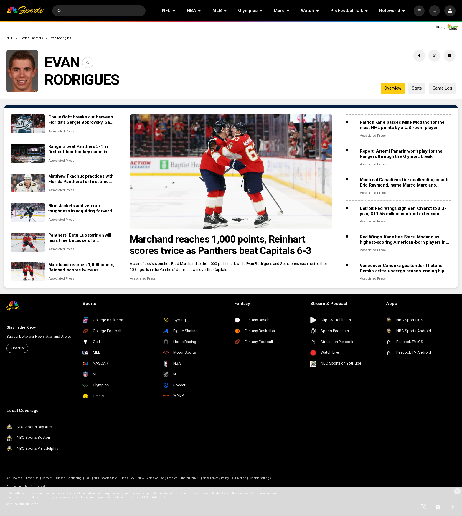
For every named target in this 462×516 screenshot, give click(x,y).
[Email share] (450, 56)
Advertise (32, 478)
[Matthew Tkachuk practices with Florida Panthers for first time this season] (28, 183)
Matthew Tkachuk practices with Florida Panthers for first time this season (81, 179)
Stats (417, 88)
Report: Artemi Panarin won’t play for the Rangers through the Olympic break (401, 154)
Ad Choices (14, 478)
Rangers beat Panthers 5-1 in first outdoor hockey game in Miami (78, 149)
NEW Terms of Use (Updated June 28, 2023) (169, 478)
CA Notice (239, 478)
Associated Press (143, 279)
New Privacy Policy (216, 478)
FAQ (87, 478)
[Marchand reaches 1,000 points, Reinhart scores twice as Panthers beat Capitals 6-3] (231, 171)
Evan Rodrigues (60, 38)
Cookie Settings (260, 478)
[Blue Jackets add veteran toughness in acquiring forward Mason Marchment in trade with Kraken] (28, 212)
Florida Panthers (31, 38)
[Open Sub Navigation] (174, 10)
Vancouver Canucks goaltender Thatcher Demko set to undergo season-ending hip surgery (402, 268)
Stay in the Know (21, 327)
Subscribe (17, 348)
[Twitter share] (434, 56)
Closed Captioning (69, 478)
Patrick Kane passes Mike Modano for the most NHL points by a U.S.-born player (402, 125)
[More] (419, 10)
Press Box (127, 478)
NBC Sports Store (105, 478)
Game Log (442, 88)
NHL (9, 38)
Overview (392, 88)
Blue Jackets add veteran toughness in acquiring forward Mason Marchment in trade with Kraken (80, 208)
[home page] (25, 11)
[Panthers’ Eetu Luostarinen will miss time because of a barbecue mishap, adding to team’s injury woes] (28, 242)
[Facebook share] (419, 56)
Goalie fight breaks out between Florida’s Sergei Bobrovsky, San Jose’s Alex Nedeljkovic (80, 119)
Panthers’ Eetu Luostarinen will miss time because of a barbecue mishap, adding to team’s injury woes (79, 238)
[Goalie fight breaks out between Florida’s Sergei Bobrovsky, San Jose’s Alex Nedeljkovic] (28, 123)
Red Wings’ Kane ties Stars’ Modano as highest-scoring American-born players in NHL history (403, 239)
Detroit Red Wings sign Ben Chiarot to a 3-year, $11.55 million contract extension (403, 211)
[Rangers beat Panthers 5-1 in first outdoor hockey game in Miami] (28, 153)
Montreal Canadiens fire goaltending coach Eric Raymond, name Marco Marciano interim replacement (404, 182)
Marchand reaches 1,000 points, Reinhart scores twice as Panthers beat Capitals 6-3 (220, 244)
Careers (47, 478)
